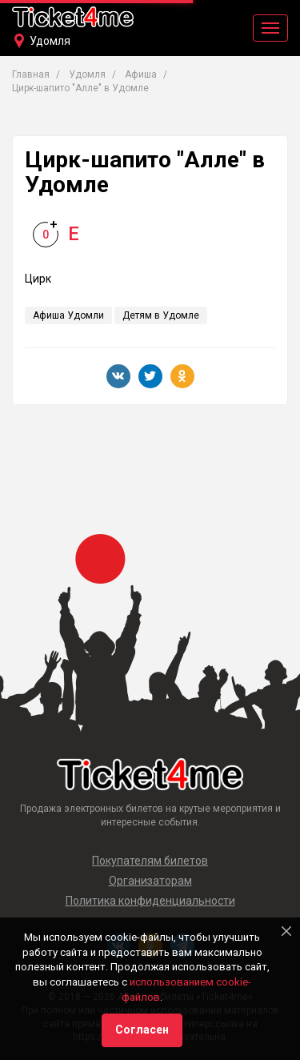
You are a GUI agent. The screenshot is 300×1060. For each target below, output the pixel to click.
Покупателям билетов (150, 860)
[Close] (286, 931)
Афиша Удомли (68, 315)
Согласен (142, 1029)
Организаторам (150, 880)
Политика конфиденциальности (150, 900)
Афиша (141, 74)
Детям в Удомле (160, 315)
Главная (31, 74)
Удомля (50, 40)
